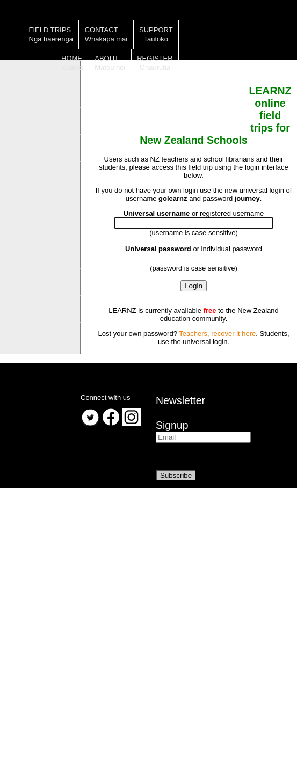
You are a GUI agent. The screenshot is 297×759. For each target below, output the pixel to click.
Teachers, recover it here (217, 334)
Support (156, 30)
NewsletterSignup (180, 413)
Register (154, 58)
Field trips (50, 30)
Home (71, 58)
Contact (101, 30)
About (107, 58)
